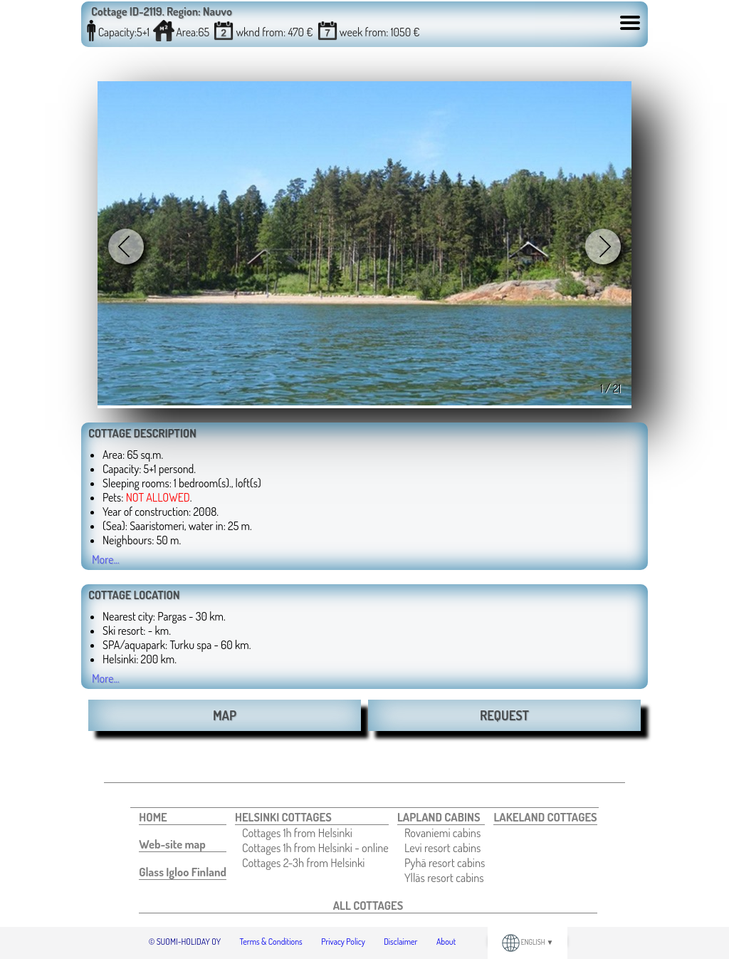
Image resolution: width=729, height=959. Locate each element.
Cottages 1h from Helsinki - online (315, 847)
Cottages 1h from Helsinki (297, 832)
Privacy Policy (343, 941)
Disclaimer (400, 941)
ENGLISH (528, 942)
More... (106, 559)
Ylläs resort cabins (444, 877)
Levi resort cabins (442, 847)
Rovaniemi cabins (442, 832)
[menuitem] (182, 817)
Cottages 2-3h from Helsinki (303, 862)
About (446, 941)
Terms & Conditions (271, 941)
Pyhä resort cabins (445, 862)
